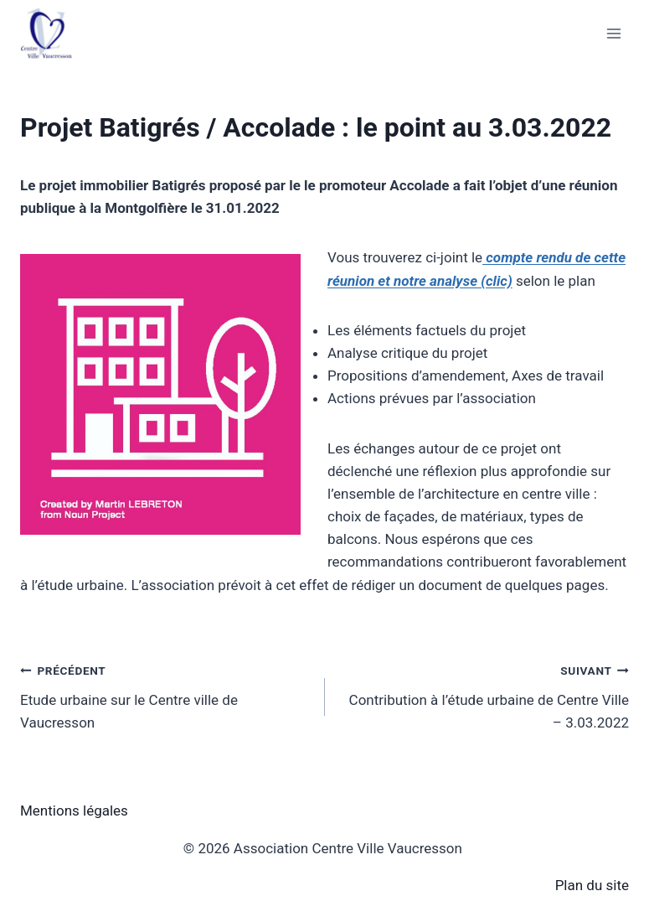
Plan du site (592, 885)
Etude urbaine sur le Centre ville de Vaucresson (165, 695)
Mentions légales (74, 810)
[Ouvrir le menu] (613, 33)
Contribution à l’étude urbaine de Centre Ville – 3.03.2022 (484, 695)
